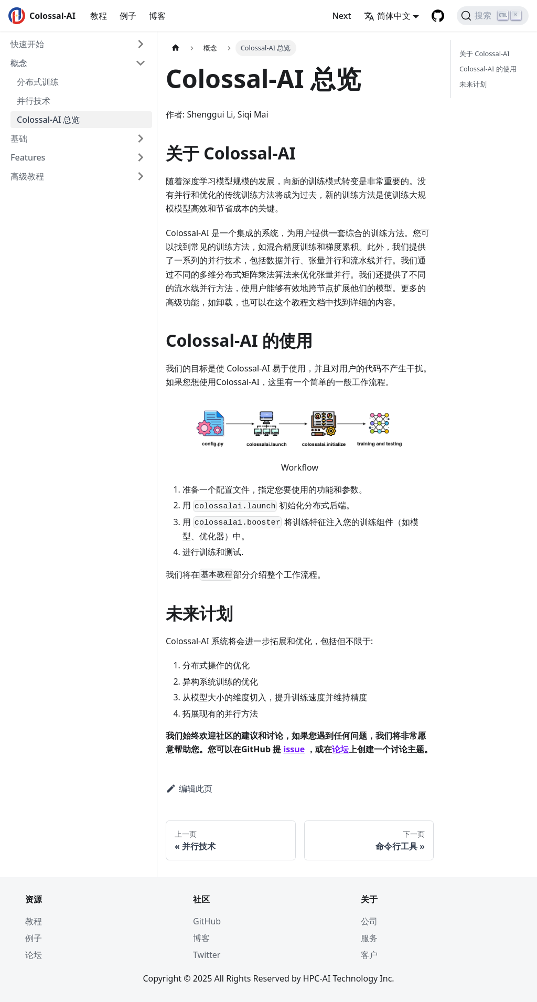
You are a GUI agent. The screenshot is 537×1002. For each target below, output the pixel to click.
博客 (157, 16)
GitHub (207, 921)
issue (294, 749)
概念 (18, 63)
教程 (98, 16)
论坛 (340, 749)
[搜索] (493, 15)
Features (27, 157)
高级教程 (27, 176)
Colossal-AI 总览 (48, 119)
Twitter (206, 955)
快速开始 (27, 44)
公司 (369, 921)
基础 (18, 138)
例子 (128, 16)
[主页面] (176, 48)
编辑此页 (189, 788)
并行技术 (33, 100)
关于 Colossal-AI (484, 53)
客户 (369, 955)
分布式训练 (38, 82)
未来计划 (473, 84)
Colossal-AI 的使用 (488, 68)
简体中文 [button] (387, 16)
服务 (369, 938)
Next (341, 16)
